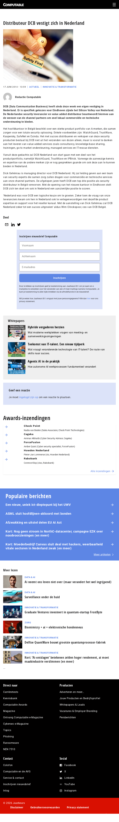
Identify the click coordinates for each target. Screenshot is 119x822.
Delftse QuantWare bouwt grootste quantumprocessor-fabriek (65, 642)
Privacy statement (78, 807)
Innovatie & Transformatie (60, 87)
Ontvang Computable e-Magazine (23, 717)
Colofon (8, 765)
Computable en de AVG (17, 771)
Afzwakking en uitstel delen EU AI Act (34, 522)
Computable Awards (15, 704)
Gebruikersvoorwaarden (45, 807)
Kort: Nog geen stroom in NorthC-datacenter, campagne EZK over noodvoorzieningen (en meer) (54, 533)
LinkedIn (69, 777)
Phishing (8, 736)
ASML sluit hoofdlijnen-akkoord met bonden (38, 513)
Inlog (6, 790)
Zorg (28, 622)
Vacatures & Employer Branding (78, 711)
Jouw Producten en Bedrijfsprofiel (80, 698)
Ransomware (11, 742)
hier (88, 298)
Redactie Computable (28, 97)
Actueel (34, 87)
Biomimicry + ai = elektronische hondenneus (54, 627)
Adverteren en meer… (72, 691)
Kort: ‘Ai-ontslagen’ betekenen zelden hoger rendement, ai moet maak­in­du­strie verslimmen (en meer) (67, 659)
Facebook (70, 765)
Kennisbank (10, 698)
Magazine (9, 711)
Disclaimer (16, 807)
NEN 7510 (9, 749)
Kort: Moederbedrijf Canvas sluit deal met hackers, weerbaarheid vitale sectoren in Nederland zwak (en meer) (54, 546)
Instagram (70, 790)
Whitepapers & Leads (72, 704)
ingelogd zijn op (28, 397)
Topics (7, 730)
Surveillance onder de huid (42, 597)
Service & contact (13, 777)
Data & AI (30, 577)
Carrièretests (10, 691)
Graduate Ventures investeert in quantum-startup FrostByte (63, 612)
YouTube (69, 784)
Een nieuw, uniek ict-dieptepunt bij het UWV (38, 505)
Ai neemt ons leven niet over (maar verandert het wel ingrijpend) (68, 582)
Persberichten (68, 717)
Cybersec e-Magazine (16, 723)
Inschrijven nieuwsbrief (17, 784)
